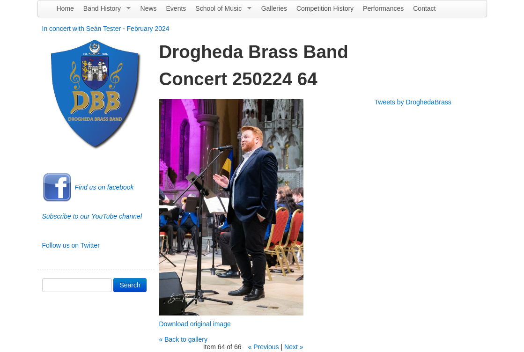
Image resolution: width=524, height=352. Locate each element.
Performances (383, 8)
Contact (424, 8)
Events (176, 8)
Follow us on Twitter (71, 245)
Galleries (274, 8)
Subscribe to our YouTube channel (92, 216)
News (148, 8)
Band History (105, 11)
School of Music (221, 11)
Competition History (325, 8)
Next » (293, 347)
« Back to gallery (183, 339)
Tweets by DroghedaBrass (413, 102)
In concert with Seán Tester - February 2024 (106, 28)
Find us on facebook (104, 187)
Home (65, 8)
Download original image (195, 324)
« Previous (263, 347)
